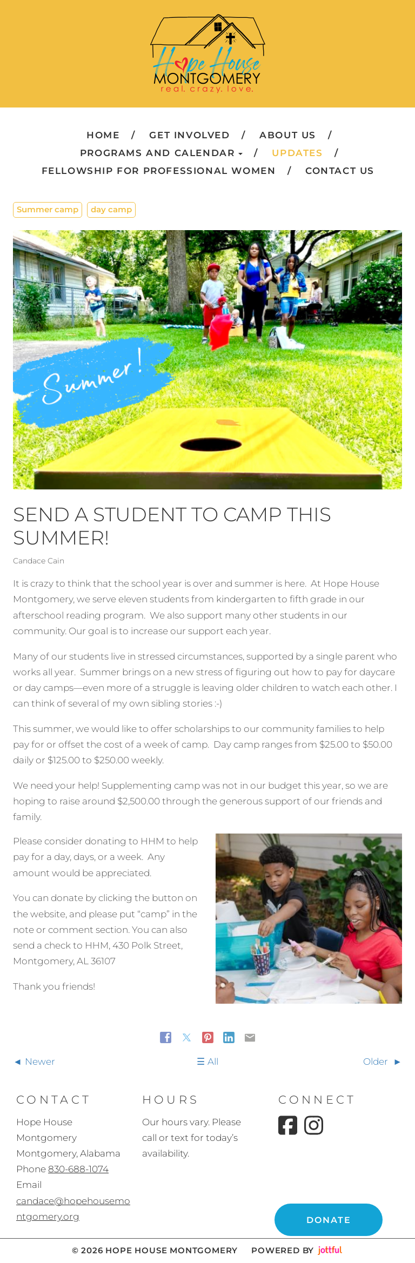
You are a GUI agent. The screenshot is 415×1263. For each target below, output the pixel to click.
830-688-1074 (78, 1169)
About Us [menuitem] (287, 135)
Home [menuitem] (102, 135)
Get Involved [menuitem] (189, 135)
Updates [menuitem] (297, 152)
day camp (111, 209)
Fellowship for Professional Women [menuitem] (159, 170)
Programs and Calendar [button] (161, 152)
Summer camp (47, 209)
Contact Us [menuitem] (339, 170)
